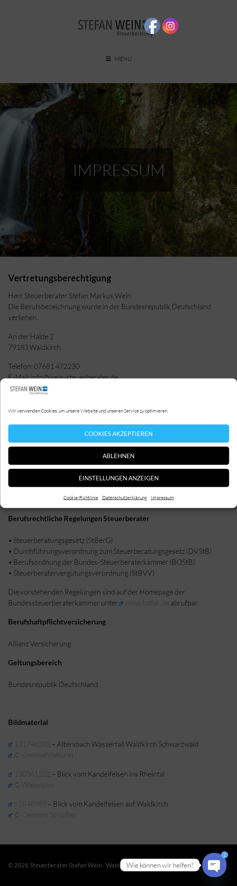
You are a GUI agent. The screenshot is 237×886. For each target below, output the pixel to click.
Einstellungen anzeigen (119, 478)
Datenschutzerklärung (124, 497)
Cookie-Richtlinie (80, 497)
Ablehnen (118, 455)
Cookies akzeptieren (118, 433)
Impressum (162, 497)
